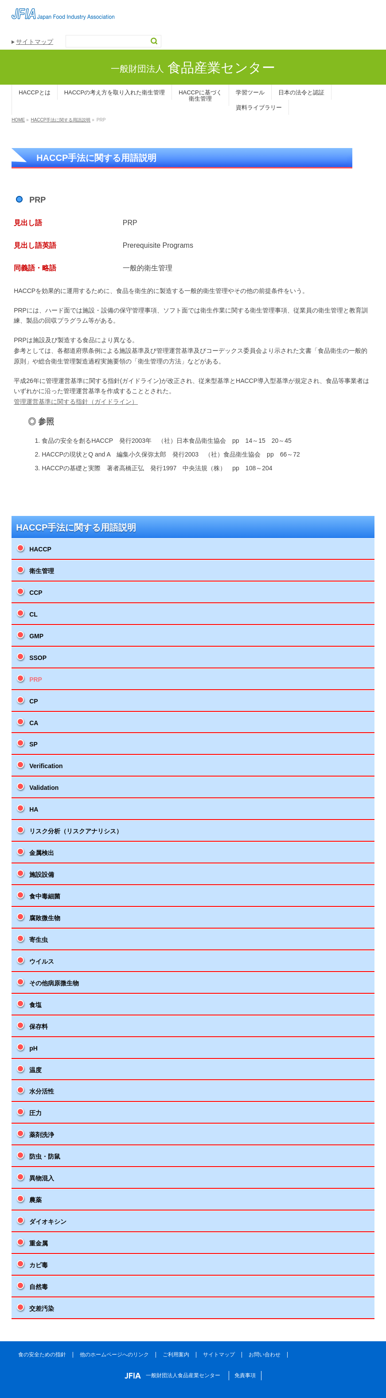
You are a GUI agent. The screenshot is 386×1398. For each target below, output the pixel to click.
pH (33, 1048)
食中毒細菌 (44, 896)
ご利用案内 (176, 1354)
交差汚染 (41, 1308)
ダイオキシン (47, 1221)
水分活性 (41, 1091)
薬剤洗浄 (41, 1134)
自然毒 (38, 1286)
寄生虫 (38, 939)
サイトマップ (34, 41)
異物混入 (41, 1178)
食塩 (35, 1004)
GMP (36, 636)
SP (33, 744)
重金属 (38, 1243)
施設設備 (41, 874)
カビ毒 (38, 1265)
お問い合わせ (265, 1354)
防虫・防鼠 (44, 1156)
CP (33, 701)
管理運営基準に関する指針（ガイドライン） (76, 401)
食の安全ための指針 (42, 1354)
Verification (45, 765)
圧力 (35, 1113)
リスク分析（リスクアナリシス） (75, 831)
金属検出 (41, 852)
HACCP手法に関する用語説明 (76, 527)
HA (33, 809)
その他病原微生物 (54, 983)
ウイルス (41, 961)
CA (33, 722)
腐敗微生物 (44, 918)
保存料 (38, 1026)
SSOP (38, 657)
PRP (35, 679)
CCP (36, 592)
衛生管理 (41, 570)
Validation (43, 787)
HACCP (40, 549)
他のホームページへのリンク (114, 1354)
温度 (35, 1070)
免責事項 (245, 1375)
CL (33, 614)
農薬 (35, 1199)
